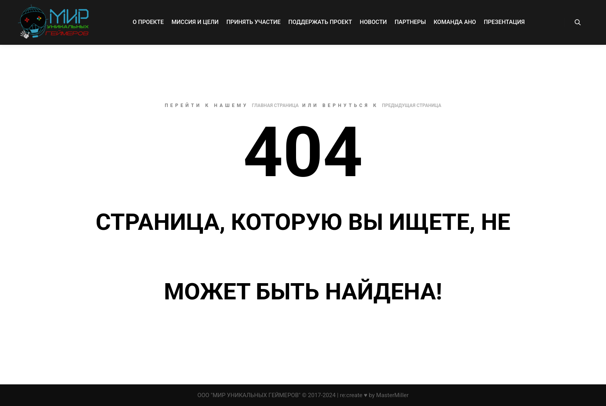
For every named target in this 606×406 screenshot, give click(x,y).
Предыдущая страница (411, 105)
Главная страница (275, 105)
